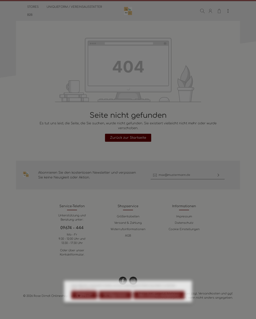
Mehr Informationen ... (84, 299)
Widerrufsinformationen (128, 229)
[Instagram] (133, 281)
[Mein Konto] (210, 11)
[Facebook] (123, 281)
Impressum (184, 216)
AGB (128, 235)
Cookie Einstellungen (184, 229)
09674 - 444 (72, 228)
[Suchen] (202, 11)
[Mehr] (228, 11)
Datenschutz (184, 222)
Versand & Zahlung (128, 222)
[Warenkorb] (219, 11)
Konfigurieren (115, 305)
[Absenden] (218, 175)
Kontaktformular (72, 254)
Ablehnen (84, 305)
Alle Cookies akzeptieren (159, 305)
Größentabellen (128, 216)
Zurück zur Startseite (128, 138)
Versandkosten (209, 293)
